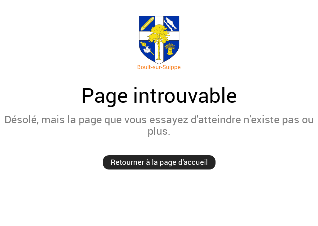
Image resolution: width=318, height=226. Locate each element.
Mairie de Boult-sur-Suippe (159, 43)
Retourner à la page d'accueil (159, 162)
